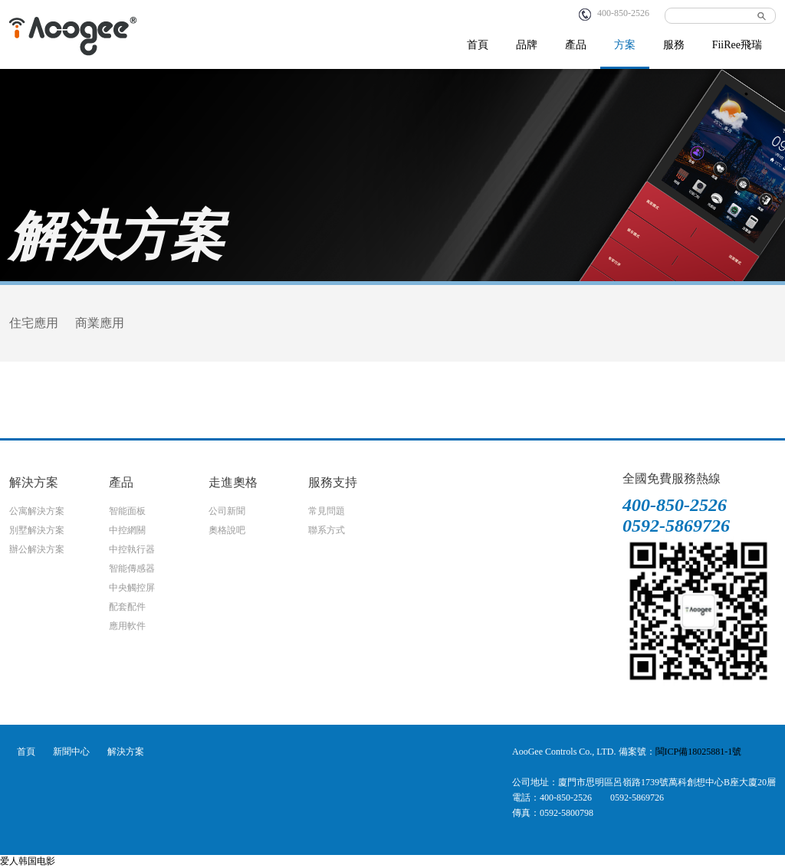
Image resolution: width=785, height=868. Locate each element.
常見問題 (326, 511)
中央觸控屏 (132, 587)
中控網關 (127, 530)
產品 (575, 45)
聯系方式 (326, 530)
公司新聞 (227, 511)
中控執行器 (132, 549)
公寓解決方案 (36, 511)
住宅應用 (33, 322)
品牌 (526, 45)
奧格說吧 (227, 530)
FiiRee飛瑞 (737, 45)
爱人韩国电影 (27, 861)
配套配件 (127, 606)
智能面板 (127, 511)
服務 (674, 45)
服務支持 (332, 482)
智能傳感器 (132, 568)
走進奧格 (233, 482)
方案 (625, 45)
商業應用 (99, 322)
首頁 (477, 45)
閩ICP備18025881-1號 (698, 751)
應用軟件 (127, 626)
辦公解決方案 (36, 549)
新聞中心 (71, 751)
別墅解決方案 (36, 530)
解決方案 (33, 482)
